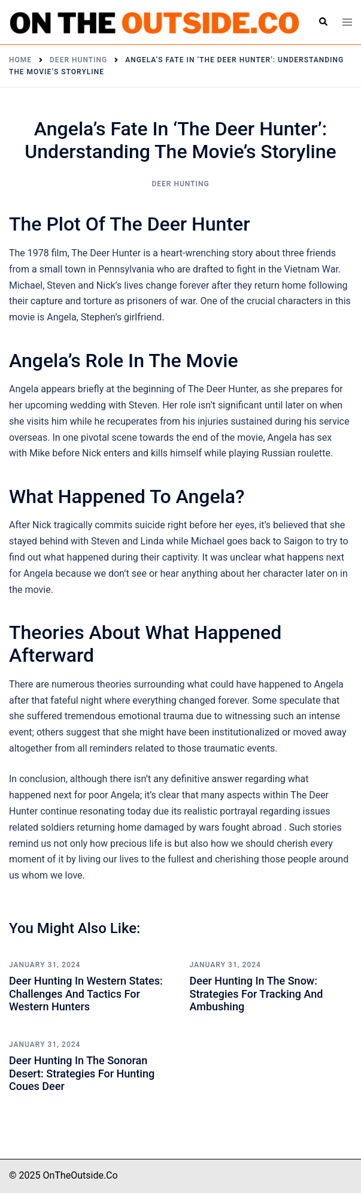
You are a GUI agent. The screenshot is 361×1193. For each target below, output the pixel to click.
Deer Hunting (180, 184)
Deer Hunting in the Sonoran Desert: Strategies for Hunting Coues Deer (81, 1073)
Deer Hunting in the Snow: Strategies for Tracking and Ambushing (256, 993)
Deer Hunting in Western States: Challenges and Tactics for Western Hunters (86, 993)
